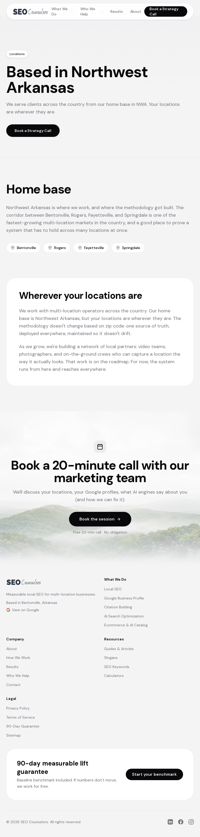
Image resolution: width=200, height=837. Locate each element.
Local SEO (113, 589)
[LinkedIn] (170, 821)
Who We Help (91, 11)
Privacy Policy (18, 708)
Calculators (114, 675)
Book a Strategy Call (163, 11)
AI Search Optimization (124, 616)
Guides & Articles (119, 648)
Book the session (100, 519)
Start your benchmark (154, 774)
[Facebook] (180, 821)
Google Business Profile (124, 598)
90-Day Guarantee (22, 726)
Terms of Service (20, 717)
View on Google (22, 610)
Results (116, 11)
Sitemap (13, 735)
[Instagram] (191, 821)
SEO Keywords (116, 666)
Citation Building (118, 607)
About (135, 11)
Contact (13, 684)
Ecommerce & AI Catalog (126, 625)
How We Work (18, 657)
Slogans (111, 657)
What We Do (62, 11)
